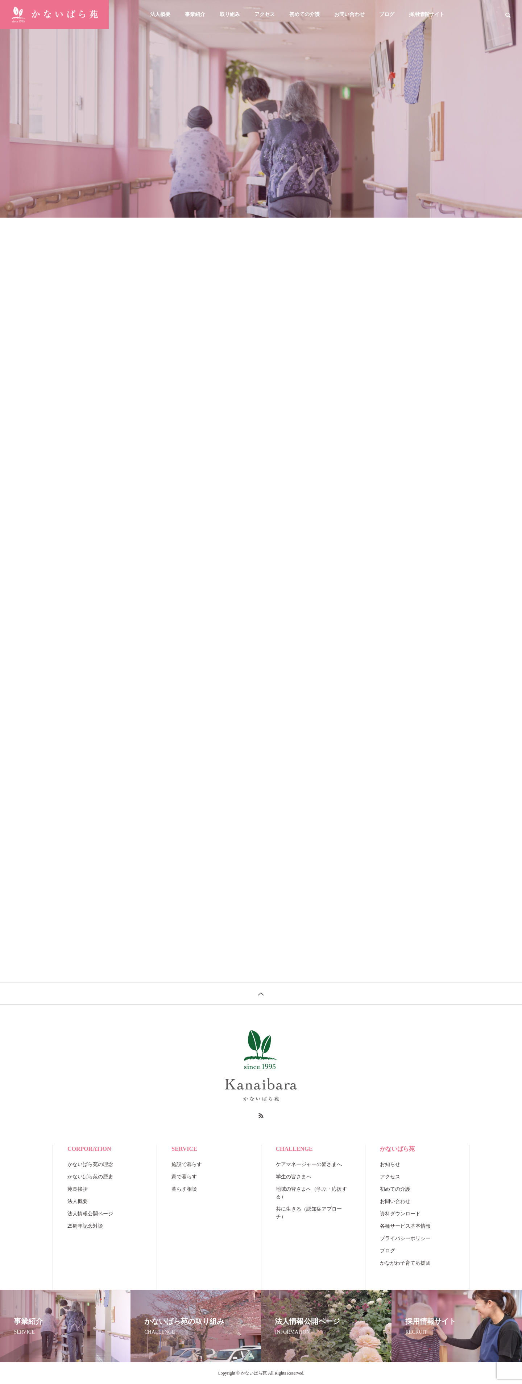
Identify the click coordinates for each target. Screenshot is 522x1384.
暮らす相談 (184, 1189)
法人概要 (160, 14)
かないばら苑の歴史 (90, 1176)
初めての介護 (304, 14)
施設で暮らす (186, 1164)
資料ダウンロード (400, 1213)
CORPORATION (89, 1149)
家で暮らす (184, 1176)
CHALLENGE (294, 1149)
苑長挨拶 (77, 1189)
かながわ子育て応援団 (405, 1263)
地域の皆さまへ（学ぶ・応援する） (311, 1192)
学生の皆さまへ (293, 1176)
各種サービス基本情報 (405, 1226)
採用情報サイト (426, 14)
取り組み (230, 14)
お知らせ (390, 1164)
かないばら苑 (397, 1149)
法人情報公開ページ (90, 1213)
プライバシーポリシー (405, 1238)
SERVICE (184, 1149)
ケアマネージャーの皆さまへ (309, 1164)
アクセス (264, 14)
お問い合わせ (349, 14)
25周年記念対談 (85, 1226)
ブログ (386, 14)
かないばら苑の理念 (90, 1164)
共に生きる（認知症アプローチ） (309, 1212)
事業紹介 (195, 14)
